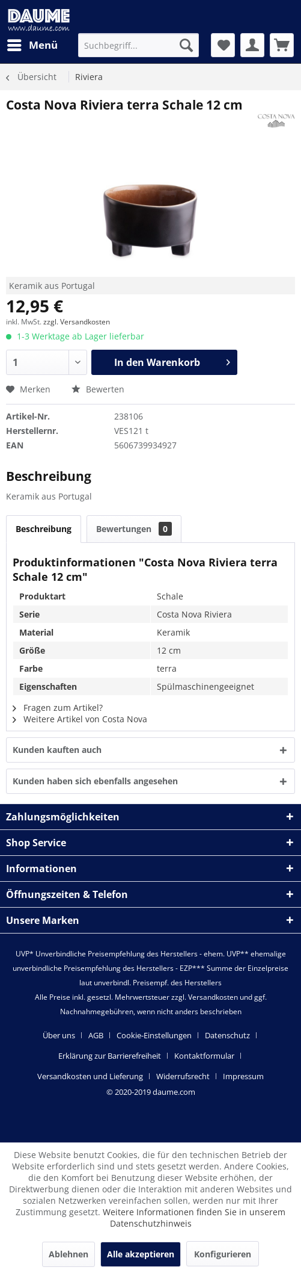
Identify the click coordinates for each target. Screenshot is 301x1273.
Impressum (243, 1076)
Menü (32, 44)
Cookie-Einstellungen (154, 1035)
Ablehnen (68, 1254)
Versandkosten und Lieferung (90, 1076)
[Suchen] (186, 45)
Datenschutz (227, 1035)
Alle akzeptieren (140, 1254)
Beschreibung (43, 528)
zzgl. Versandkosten (76, 322)
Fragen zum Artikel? (58, 707)
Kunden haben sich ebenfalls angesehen (95, 781)
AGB (95, 1035)
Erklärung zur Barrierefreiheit (109, 1055)
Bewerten (97, 389)
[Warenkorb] (282, 45)
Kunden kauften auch (57, 749)
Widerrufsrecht (183, 1076)
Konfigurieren (222, 1254)
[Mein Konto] (252, 45)
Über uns (59, 1035)
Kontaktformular (204, 1055)
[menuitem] (32, 45)
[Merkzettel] (223, 45)
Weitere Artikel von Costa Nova (80, 719)
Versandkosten (213, 997)
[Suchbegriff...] (138, 45)
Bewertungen (134, 529)
